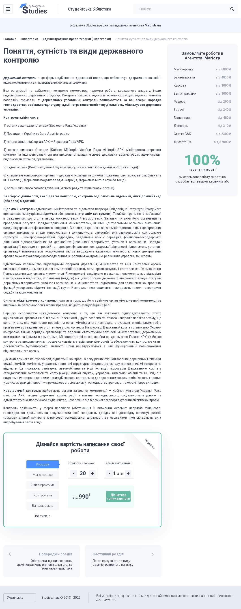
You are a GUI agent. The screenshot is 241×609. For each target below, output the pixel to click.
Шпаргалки (29, 39)
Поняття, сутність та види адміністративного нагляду (113, 562)
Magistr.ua (153, 25)
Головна (9, 39)
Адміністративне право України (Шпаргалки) (77, 39)
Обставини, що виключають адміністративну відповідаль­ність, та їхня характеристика (44, 564)
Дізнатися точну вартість (118, 496)
